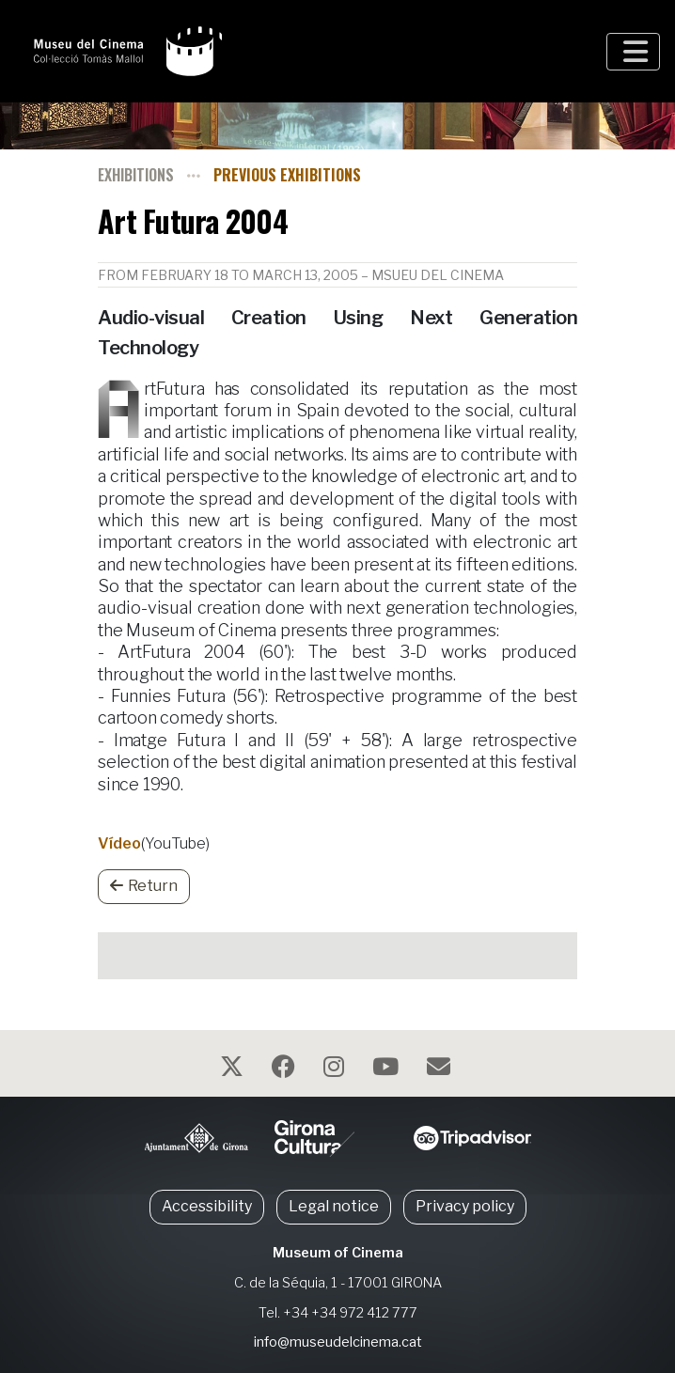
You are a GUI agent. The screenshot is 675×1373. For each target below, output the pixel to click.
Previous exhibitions (287, 175)
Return (144, 886)
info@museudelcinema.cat (338, 1342)
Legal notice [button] (334, 1206)
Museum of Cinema (338, 1252)
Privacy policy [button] (465, 1206)
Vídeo (119, 843)
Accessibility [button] (207, 1206)
